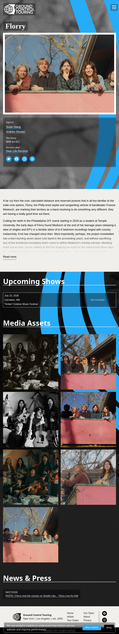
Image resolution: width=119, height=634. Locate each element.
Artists (70, 616)
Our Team (89, 613)
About (87, 616)
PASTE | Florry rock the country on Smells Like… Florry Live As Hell (41, 596)
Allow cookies (91, 627)
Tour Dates (73, 620)
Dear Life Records (17, 151)
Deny (109, 627)
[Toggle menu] (114, 7)
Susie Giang (13, 126)
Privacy (87, 620)
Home (70, 613)
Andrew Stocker (15, 131)
